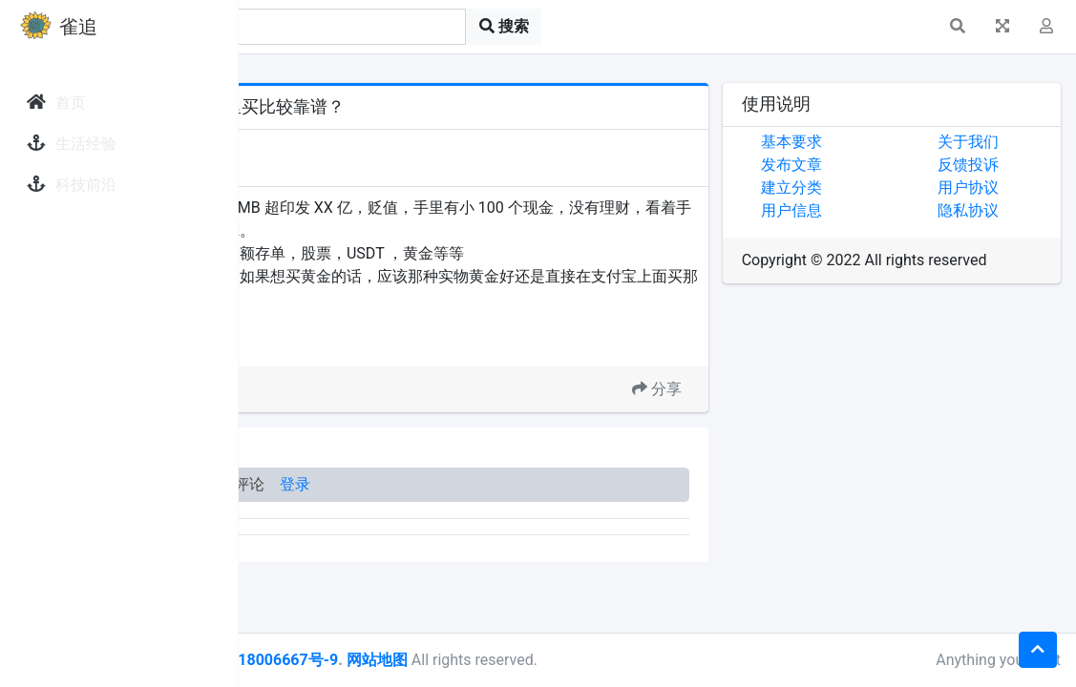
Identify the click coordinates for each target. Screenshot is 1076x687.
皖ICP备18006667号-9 (497, 660)
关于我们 (1007, 142)
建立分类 (869, 187)
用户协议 (1007, 187)
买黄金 (364, 343)
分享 (735, 389)
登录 (532, 484)
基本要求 (869, 142)
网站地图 (613, 660)
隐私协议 (1007, 210)
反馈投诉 (1007, 165)
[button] (958, 27)
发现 (323, 145)
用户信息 (869, 210)
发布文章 (869, 165)
